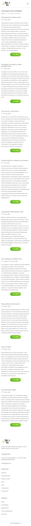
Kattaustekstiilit (5, 476)
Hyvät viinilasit (6, 347)
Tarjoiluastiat (5, 488)
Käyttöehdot (5, 508)
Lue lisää (15, 54)
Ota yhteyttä (4, 505)
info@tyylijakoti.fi (6, 463)
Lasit (2, 485)
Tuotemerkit (4, 491)
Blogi (2, 502)
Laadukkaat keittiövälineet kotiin (12, 212)
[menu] (28, 3)
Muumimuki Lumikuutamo (10, 111)
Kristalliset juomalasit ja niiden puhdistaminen (11, 65)
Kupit (2, 482)
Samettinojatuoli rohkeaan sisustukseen (14, 160)
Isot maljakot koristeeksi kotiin (11, 259)
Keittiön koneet (5, 479)
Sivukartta (4, 514)
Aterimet (3, 472)
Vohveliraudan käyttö (8, 390)
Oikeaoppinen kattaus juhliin (11, 17)
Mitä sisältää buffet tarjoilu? (10, 304)
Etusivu (3, 13)
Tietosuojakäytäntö (7, 511)
